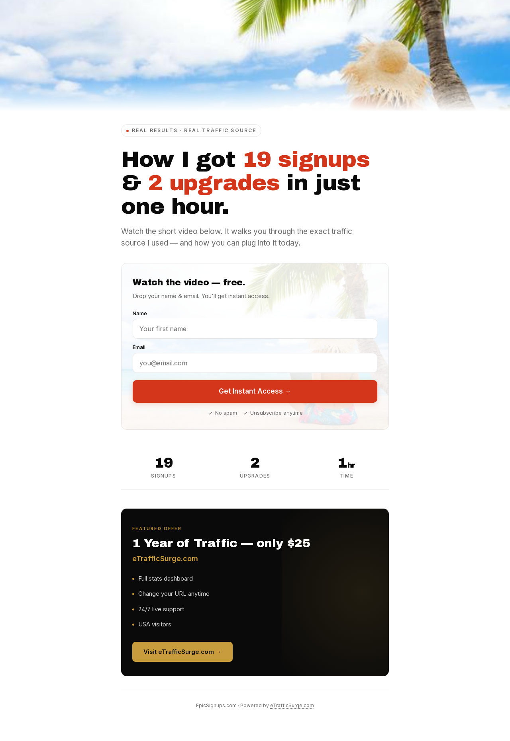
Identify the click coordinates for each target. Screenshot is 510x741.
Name (140, 313)
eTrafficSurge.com (292, 705)
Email (139, 347)
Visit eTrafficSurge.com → (182, 651)
